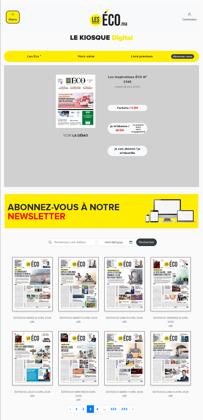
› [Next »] (132, 409)
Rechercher (146, 242)
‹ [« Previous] (70, 409)
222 (114, 409)
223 (124, 409)
